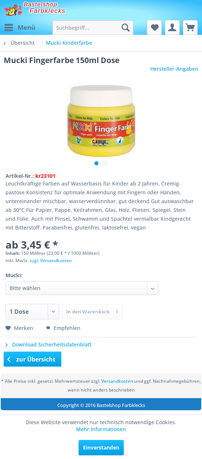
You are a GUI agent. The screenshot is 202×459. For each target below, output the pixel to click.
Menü (19, 27)
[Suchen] (125, 27)
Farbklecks (48, 10)
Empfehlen (63, 327)
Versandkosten (117, 381)
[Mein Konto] (172, 27)
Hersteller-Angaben (174, 68)
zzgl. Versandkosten (51, 260)
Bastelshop (41, 4)
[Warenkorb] (190, 27)
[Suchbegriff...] (93, 27)
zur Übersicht (31, 359)
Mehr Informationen (101, 429)
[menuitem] (19, 27)
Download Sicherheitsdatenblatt (48, 344)
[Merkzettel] (154, 27)
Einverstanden (101, 447)
